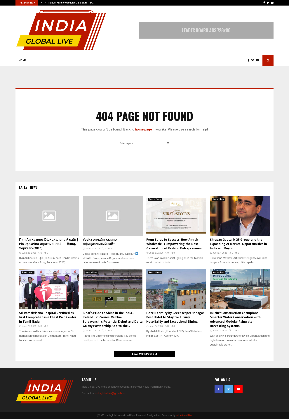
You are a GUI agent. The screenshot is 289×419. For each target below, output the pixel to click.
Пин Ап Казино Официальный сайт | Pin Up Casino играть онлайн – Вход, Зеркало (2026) (48, 244)
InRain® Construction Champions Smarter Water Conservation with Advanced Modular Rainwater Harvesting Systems (235, 319)
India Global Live (184, 415)
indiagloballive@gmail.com (110, 393)
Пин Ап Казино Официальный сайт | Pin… (71, 3)
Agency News (155, 199)
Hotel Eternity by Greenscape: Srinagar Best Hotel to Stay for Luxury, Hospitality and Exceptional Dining (175, 317)
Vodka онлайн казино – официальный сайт (101, 242)
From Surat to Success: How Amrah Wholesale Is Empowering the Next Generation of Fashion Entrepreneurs (174, 244)
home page (143, 129)
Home (22, 60)
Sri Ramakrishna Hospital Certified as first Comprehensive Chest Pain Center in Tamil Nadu (47, 317)
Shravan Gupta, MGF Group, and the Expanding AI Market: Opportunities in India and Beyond (238, 244)
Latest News (28, 187)
